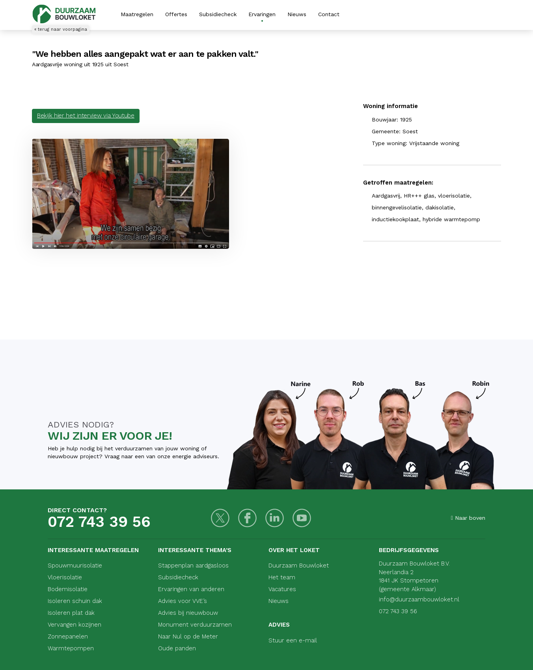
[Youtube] (302, 518)
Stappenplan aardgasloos (193, 565)
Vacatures (282, 589)
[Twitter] (220, 518)
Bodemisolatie (68, 589)
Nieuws (296, 14)
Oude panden (177, 648)
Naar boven (468, 518)
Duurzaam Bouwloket (298, 565)
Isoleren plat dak (71, 612)
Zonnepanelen (68, 636)
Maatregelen (137, 14)
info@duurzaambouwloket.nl (419, 599)
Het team (281, 577)
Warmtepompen (71, 648)
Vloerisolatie (65, 577)
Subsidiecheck (218, 14)
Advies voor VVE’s (182, 601)
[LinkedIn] (274, 518)
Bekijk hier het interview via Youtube (85, 115)
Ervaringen (262, 14)
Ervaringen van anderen (191, 589)
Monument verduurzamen (195, 624)
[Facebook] (247, 518)
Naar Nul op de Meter (188, 636)
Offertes (176, 14)
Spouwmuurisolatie (75, 565)
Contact (328, 14)
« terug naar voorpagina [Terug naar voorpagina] (60, 29)
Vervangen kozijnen (74, 624)
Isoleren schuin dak (75, 601)
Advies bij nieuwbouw (188, 612)
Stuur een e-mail (292, 640)
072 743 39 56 (99, 521)
